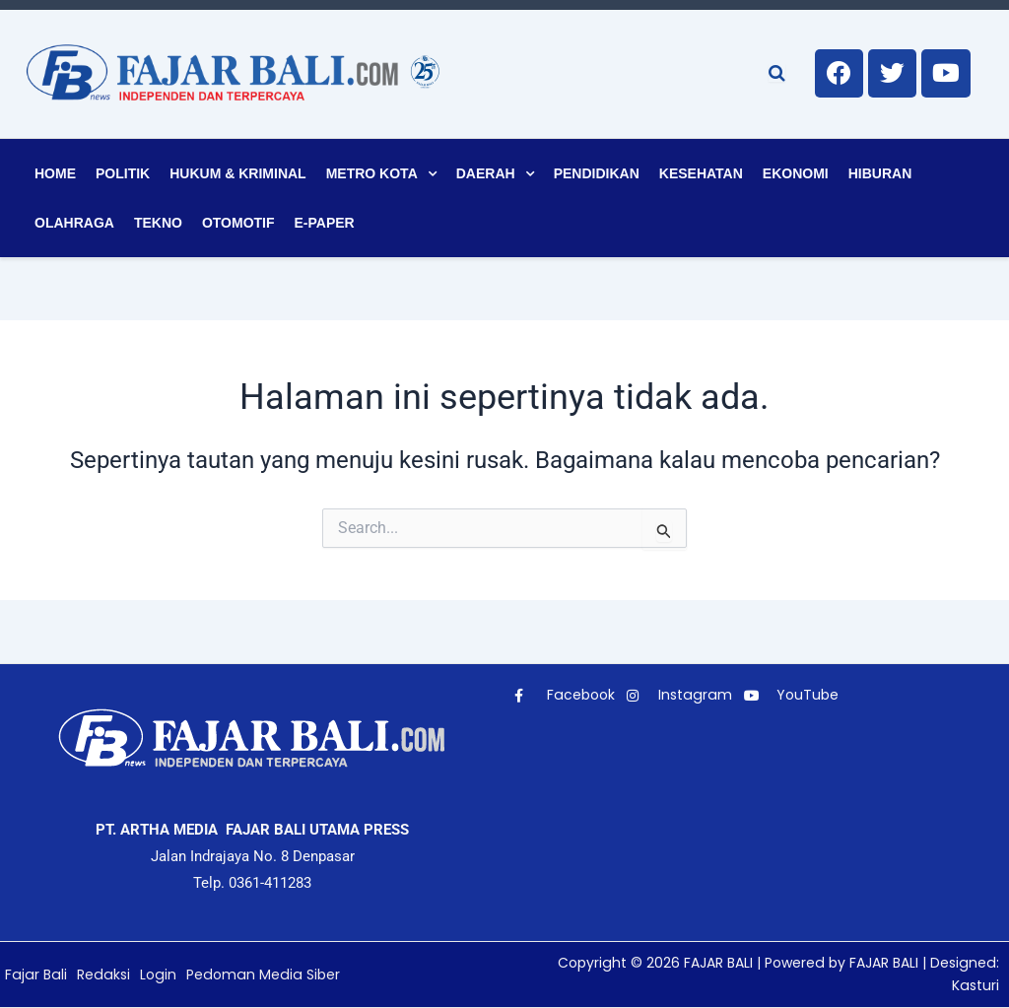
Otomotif (238, 223)
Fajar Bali (34, 974)
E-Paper (325, 223)
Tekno (158, 223)
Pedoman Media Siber (255, 974)
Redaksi (99, 974)
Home (55, 173)
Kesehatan (701, 173)
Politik (123, 173)
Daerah (485, 173)
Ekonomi (796, 173)
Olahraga (74, 223)
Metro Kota (372, 173)
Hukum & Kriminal (237, 173)
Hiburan (880, 173)
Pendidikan (596, 173)
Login (152, 974)
